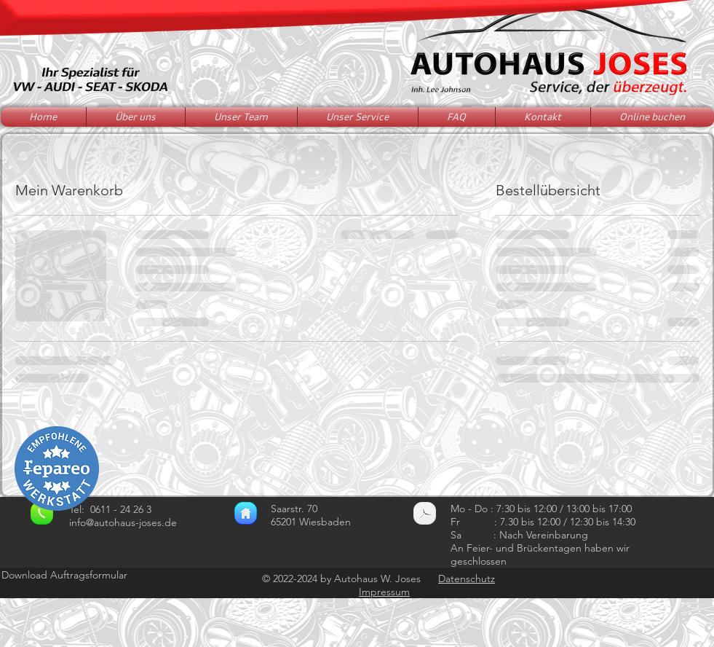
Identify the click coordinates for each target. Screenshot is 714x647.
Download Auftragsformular (64, 574)
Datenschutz (466, 578)
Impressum (384, 591)
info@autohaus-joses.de (123, 522)
